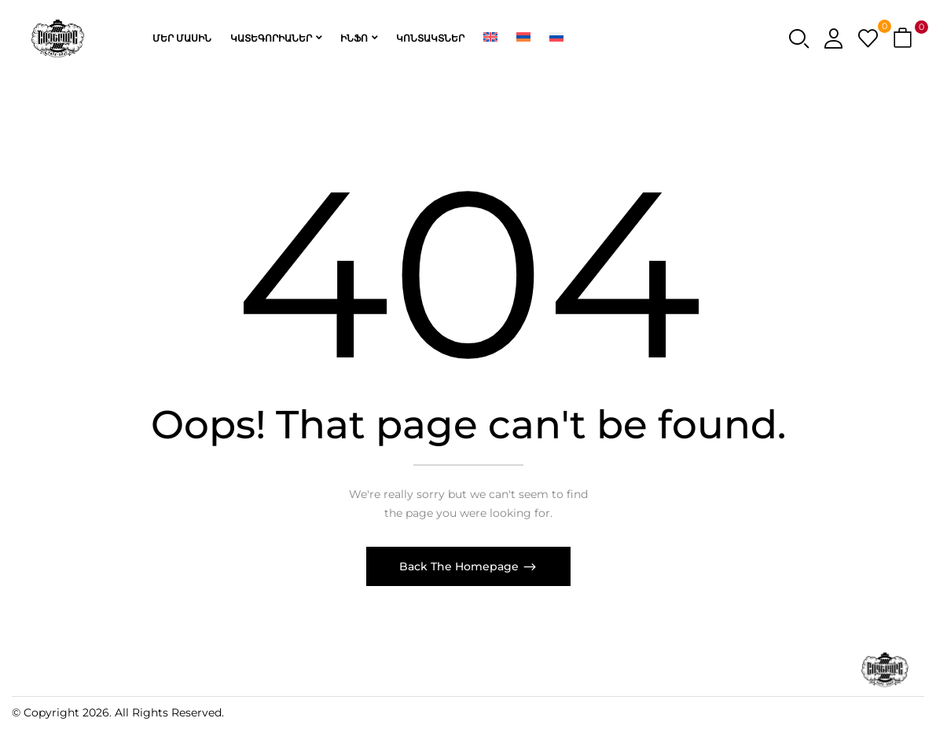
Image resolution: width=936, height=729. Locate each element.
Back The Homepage (460, 566)
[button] (904, 39)
